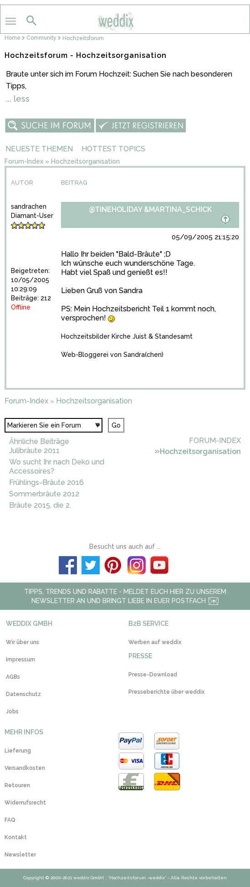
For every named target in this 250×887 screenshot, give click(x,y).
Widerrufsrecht (25, 802)
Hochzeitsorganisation (85, 161)
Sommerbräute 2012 (44, 494)
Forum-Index (24, 161)
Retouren (17, 785)
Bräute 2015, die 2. (40, 505)
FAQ (10, 820)
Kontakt (16, 837)
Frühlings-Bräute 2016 (46, 482)
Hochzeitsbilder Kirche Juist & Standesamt (127, 336)
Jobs (12, 711)
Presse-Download (152, 674)
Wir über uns (22, 642)
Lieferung (18, 751)
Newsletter (20, 854)
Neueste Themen (39, 148)
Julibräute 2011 (34, 450)
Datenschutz (23, 694)
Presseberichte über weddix (166, 692)
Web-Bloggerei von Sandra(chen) (112, 354)
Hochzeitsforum (83, 38)
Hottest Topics (113, 148)
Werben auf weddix (154, 642)
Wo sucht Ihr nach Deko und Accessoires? (56, 466)
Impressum (20, 659)
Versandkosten (25, 768)
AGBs (13, 677)
